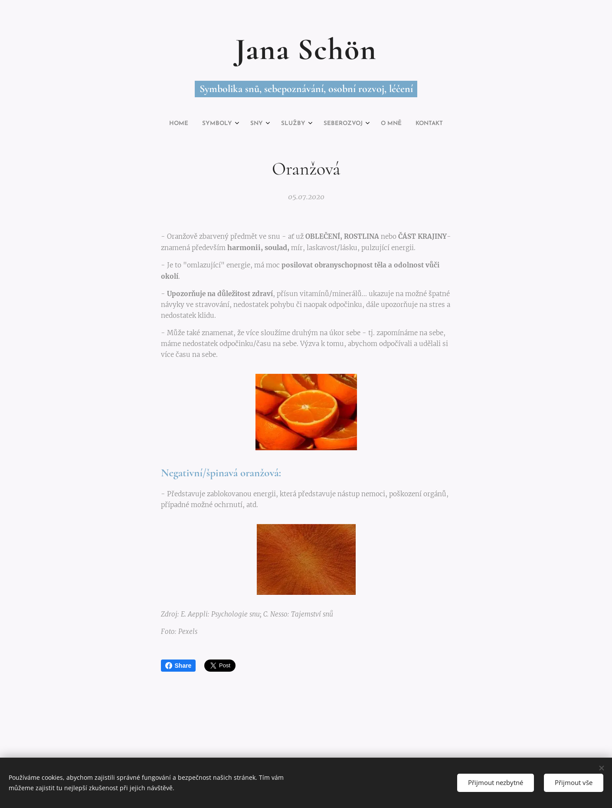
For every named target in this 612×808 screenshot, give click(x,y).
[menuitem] (259, 124)
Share (178, 665)
